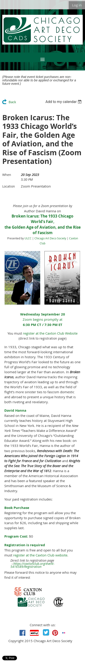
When (6, 175)
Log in (77, 5)
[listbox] (64, 102)
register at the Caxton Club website (40, 555)
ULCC (28, 238)
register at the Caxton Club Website (50, 333)
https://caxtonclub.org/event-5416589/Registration (32, 565)
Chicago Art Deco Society (50, 238)
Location (8, 186)
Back (12, 102)
